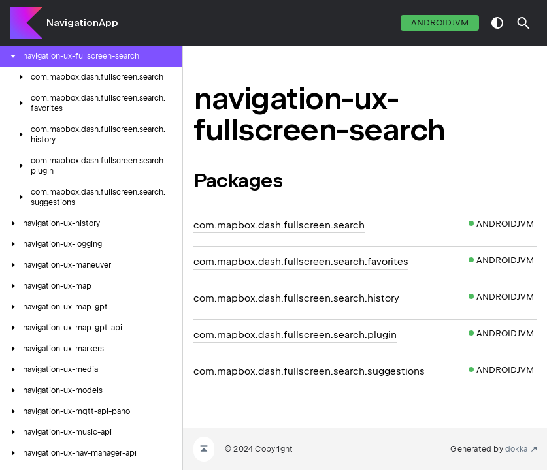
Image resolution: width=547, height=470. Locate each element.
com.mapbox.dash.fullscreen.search (279, 225)
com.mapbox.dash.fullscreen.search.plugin (295, 335)
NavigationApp (82, 23)
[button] (523, 23)
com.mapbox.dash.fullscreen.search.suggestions (309, 371)
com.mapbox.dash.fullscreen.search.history (296, 298)
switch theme (497, 23)
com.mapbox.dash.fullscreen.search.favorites (300, 262)
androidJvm (440, 22)
